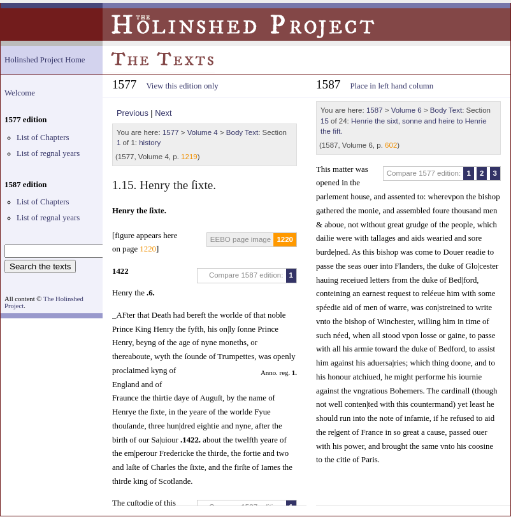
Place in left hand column (391, 85)
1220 (285, 239)
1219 (189, 156)
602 (391, 145)
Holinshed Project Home (44, 59)
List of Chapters (43, 137)
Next (163, 113)
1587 (374, 110)
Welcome (19, 93)
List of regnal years (48, 153)
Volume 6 (406, 110)
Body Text (242, 132)
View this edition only (182, 85)
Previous (132, 113)
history (150, 142)
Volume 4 (202, 132)
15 (324, 121)
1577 (170, 132)
